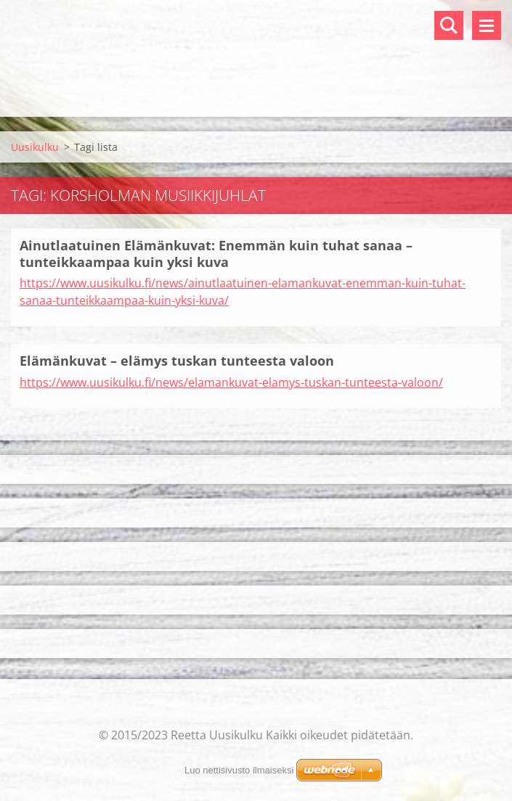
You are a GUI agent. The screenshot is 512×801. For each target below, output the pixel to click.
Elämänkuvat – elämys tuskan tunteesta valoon (177, 360)
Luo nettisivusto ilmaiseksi (238, 770)
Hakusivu (448, 25)
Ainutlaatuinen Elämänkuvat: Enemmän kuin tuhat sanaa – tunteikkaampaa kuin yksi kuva (216, 254)
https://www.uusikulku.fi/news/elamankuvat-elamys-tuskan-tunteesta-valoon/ (231, 382)
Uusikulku (35, 147)
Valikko (486, 25)
